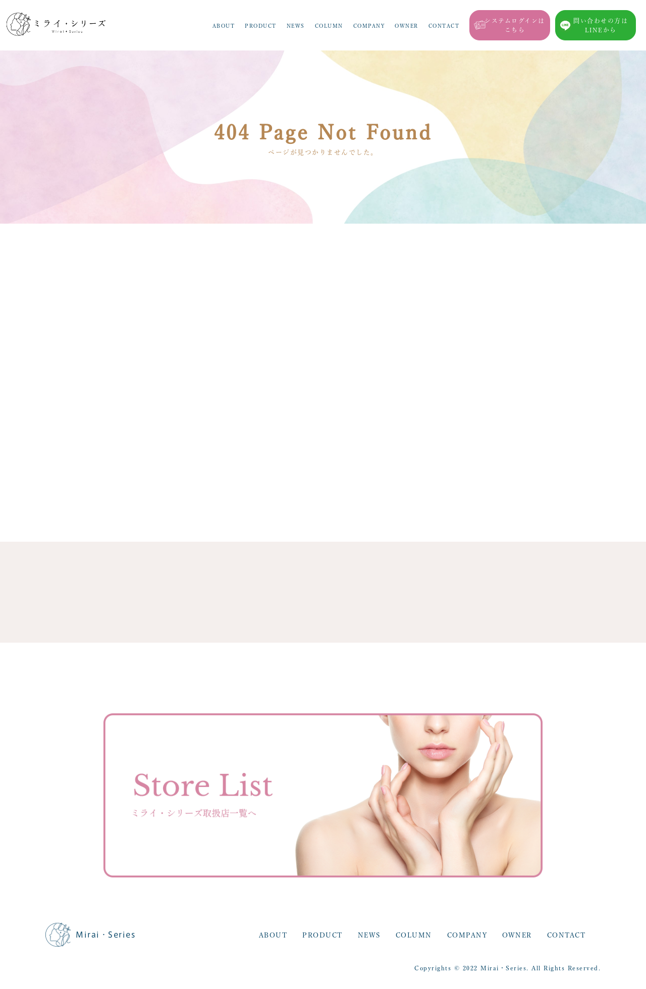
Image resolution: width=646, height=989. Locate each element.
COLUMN (329, 25)
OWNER (406, 25)
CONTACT (444, 25)
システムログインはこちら (514, 25)
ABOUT (223, 25)
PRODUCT (261, 25)
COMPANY (369, 25)
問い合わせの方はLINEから (600, 25)
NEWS (296, 25)
